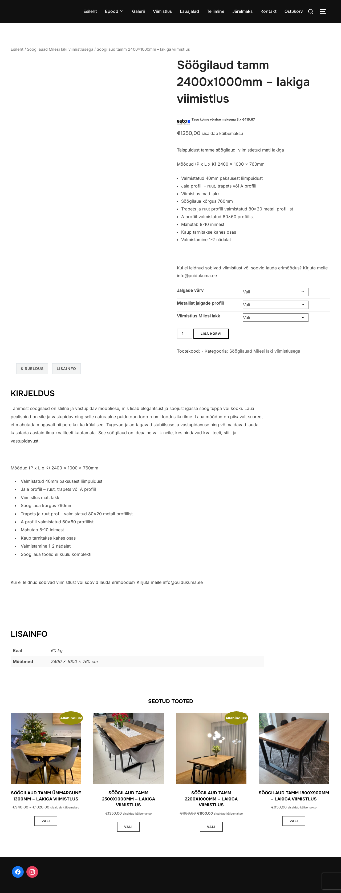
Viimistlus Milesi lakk (198, 315)
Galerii (138, 11)
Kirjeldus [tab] (32, 368)
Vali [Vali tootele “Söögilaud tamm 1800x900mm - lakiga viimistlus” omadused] (294, 821)
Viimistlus (162, 11)
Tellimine (215, 11)
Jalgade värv (190, 290)
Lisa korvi (211, 334)
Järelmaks (242, 11)
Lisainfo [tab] (66, 368)
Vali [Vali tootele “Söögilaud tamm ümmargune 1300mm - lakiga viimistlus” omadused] (46, 821)
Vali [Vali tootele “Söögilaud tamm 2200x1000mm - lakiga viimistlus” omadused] (211, 827)
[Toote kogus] (184, 334)
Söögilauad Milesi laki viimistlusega (60, 49)
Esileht (90, 11)
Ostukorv (294, 11)
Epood (114, 11)
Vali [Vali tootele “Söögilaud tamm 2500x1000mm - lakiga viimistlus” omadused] (128, 827)
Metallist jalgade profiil (200, 303)
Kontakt (269, 11)
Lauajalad (189, 11)
